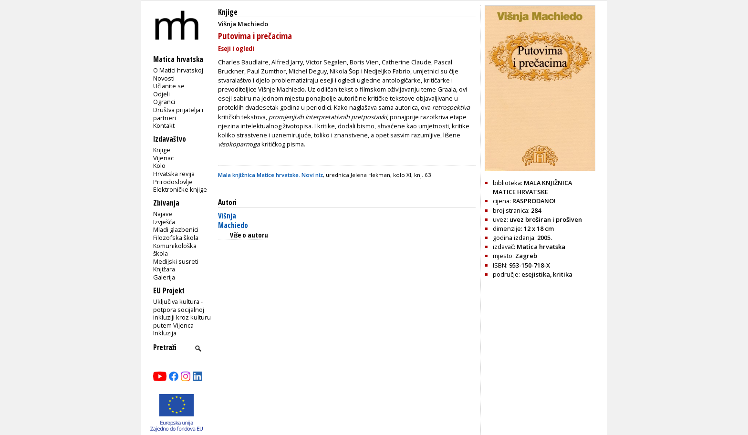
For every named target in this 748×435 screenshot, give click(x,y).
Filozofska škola (175, 237)
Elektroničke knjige (180, 189)
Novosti (164, 78)
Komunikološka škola (175, 249)
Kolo (159, 165)
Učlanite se (169, 86)
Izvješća (164, 222)
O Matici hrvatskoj (178, 70)
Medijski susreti (175, 261)
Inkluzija (165, 333)
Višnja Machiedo (233, 220)
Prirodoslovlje (173, 181)
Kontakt (164, 125)
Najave (162, 213)
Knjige (161, 149)
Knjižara (164, 269)
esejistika (535, 274)
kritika (562, 274)
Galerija (164, 277)
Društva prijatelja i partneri (178, 113)
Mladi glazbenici (175, 229)
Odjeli (161, 94)
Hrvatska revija (174, 173)
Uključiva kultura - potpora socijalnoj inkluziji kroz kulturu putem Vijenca (182, 313)
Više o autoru (249, 234)
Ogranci (164, 101)
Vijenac (163, 158)
